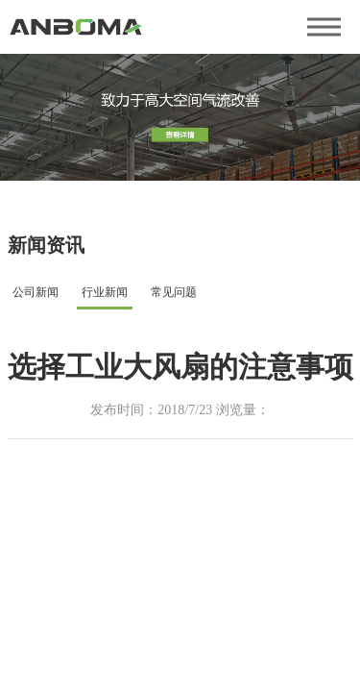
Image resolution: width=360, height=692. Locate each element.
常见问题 (174, 292)
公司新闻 (35, 292)
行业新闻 (105, 292)
